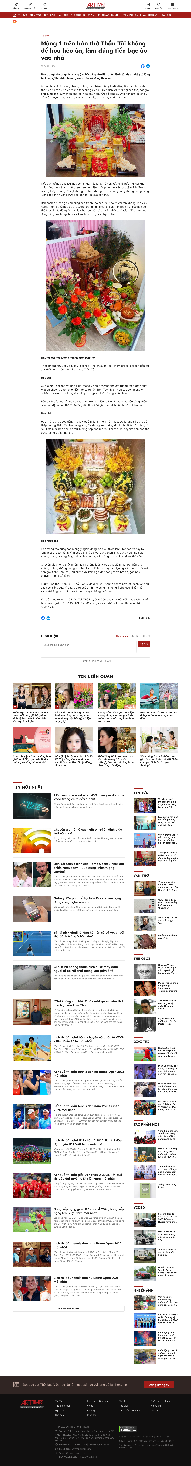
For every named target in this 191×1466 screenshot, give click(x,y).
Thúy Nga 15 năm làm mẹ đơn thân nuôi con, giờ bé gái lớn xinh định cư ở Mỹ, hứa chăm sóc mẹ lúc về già (31, 717)
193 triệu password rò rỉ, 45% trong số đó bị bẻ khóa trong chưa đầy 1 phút (89, 797)
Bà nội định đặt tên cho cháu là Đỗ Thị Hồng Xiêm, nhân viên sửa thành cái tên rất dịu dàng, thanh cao (74, 761)
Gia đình (45, 35)
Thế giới (76, 15)
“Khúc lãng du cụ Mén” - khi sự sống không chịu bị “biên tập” (167, 904)
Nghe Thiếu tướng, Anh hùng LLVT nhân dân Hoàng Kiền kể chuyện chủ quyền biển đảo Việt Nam (167, 1155)
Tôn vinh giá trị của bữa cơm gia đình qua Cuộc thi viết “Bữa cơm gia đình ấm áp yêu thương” (159, 761)
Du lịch (115, 15)
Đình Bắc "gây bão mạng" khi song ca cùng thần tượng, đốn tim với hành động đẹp (168, 1071)
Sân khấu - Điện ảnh (147, 15)
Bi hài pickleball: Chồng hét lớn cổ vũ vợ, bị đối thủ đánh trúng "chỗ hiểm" (89, 934)
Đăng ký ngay (158, 1385)
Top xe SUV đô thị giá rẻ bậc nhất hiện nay (167, 1252)
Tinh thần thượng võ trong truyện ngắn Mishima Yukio (167, 1004)
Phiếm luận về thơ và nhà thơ (167, 937)
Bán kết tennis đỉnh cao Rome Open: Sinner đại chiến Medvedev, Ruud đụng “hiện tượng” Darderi (89, 867)
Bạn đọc (167, 15)
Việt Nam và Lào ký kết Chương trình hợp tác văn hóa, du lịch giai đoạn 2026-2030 (168, 840)
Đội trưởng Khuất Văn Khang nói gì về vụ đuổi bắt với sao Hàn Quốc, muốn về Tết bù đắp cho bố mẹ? (167, 1055)
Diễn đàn (92, 1415)
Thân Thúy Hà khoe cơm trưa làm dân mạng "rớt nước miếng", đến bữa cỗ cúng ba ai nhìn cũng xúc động (116, 761)
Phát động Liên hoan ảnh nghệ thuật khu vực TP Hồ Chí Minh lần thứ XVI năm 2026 (167, 1338)
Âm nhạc (128, 15)
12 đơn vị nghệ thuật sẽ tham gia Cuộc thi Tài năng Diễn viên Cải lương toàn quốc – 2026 (167, 806)
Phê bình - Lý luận (160, 1401)
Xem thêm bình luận (97, 661)
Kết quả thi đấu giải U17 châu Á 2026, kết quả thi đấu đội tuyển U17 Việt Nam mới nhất (88, 1176)
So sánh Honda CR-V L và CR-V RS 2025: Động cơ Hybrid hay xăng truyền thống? (168, 1219)
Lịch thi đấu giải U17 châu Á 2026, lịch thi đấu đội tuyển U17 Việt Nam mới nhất (88, 1142)
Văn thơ (63, 15)
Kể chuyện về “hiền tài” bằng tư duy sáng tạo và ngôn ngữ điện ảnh (168, 821)
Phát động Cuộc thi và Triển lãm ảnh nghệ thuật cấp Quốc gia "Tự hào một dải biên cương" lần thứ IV (168, 1357)
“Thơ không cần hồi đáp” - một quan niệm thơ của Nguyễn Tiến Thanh (88, 1003)
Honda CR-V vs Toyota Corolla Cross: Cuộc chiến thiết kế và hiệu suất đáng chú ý (167, 1272)
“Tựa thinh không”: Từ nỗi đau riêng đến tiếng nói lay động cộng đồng (168, 1135)
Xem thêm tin (70, 1308)
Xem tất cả (122, 636)
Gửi (144, 644)
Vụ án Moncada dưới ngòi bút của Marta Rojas (167, 1021)
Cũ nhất (146, 636)
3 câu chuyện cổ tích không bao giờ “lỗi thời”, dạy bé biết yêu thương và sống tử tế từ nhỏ (32, 759)
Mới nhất (135, 636)
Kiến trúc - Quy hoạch (43, 15)
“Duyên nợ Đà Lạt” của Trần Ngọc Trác (168, 920)
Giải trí (141, 1041)
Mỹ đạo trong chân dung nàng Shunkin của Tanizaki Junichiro (168, 986)
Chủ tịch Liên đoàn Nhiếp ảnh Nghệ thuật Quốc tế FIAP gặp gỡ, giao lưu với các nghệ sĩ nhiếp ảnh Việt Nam (168, 1322)
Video (139, 1207)
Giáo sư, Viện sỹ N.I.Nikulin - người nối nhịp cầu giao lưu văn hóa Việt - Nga (167, 970)
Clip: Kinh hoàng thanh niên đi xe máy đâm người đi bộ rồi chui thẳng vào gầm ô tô (86, 969)
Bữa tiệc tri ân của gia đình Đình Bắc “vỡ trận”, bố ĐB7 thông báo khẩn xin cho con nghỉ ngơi (167, 1108)
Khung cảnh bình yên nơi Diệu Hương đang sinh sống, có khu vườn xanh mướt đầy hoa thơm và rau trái (116, 717)
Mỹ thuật (103, 15)
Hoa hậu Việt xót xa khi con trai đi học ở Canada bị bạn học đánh (159, 715)
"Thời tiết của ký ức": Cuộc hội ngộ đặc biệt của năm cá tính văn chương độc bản (168, 1172)
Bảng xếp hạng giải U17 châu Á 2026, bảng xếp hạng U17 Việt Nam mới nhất (89, 1211)
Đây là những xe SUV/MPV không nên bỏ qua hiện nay (166, 1235)
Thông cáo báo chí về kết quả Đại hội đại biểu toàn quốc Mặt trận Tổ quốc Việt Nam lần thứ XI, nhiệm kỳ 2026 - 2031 (168, 860)
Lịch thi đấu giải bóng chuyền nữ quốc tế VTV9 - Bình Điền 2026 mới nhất (89, 1039)
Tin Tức (22, 15)
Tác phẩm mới (146, 1124)
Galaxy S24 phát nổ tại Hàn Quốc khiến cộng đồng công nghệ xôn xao (87, 900)
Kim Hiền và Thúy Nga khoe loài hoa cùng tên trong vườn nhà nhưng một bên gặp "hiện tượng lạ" (73, 717)
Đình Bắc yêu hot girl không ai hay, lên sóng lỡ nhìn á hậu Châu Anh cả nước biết (167, 1089)
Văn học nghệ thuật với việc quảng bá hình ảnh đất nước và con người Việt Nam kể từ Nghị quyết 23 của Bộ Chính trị (168, 1304)
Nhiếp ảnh (143, 1290)
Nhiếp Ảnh (89, 15)
